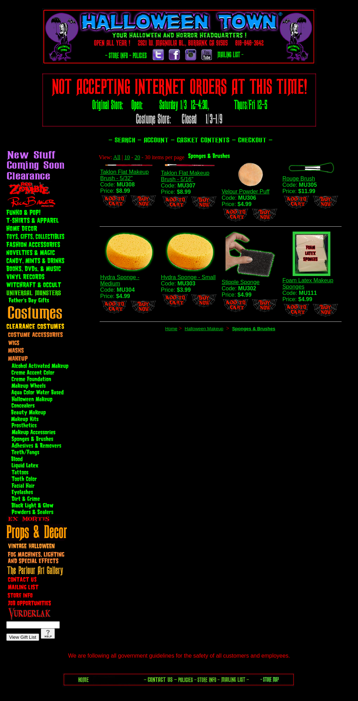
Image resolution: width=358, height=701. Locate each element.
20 (137, 157)
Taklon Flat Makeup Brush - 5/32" (124, 175)
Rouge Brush (298, 179)
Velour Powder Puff (246, 191)
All (116, 157)
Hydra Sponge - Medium (119, 280)
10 (127, 157)
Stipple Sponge (241, 282)
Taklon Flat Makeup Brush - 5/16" (185, 176)
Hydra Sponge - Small (188, 277)
